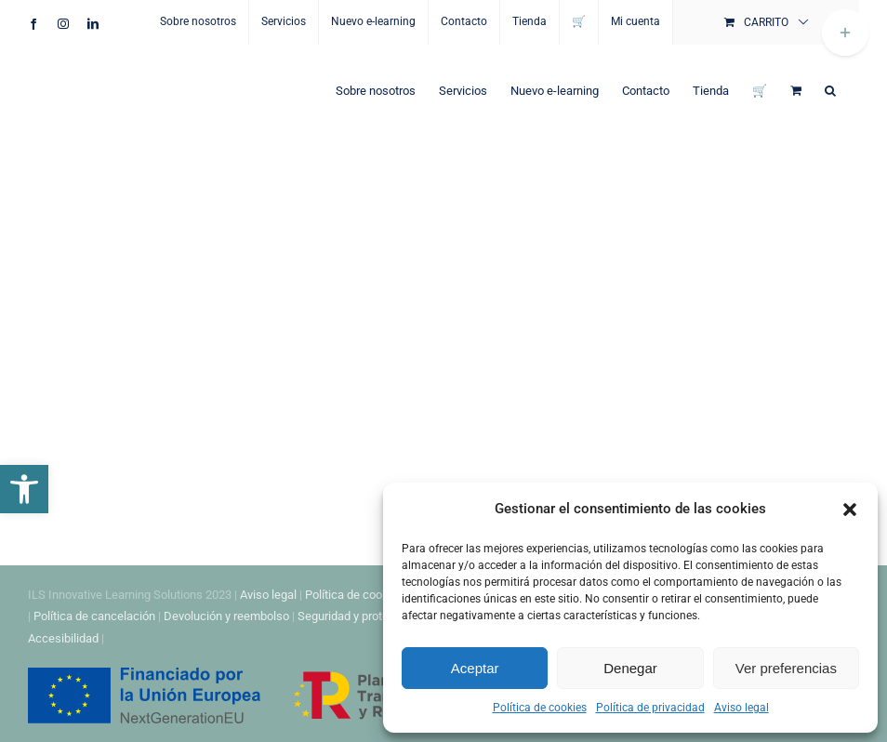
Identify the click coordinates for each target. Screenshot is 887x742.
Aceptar (475, 668)
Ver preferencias (786, 668)
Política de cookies (540, 707)
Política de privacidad (650, 707)
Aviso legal (741, 707)
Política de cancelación (94, 616)
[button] (24, 489)
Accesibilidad (63, 638)
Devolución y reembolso (226, 616)
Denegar (630, 668)
